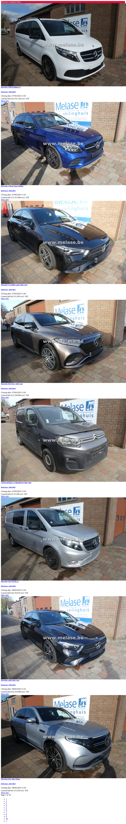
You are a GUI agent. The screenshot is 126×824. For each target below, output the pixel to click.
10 (7, 819)
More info (5, 101)
